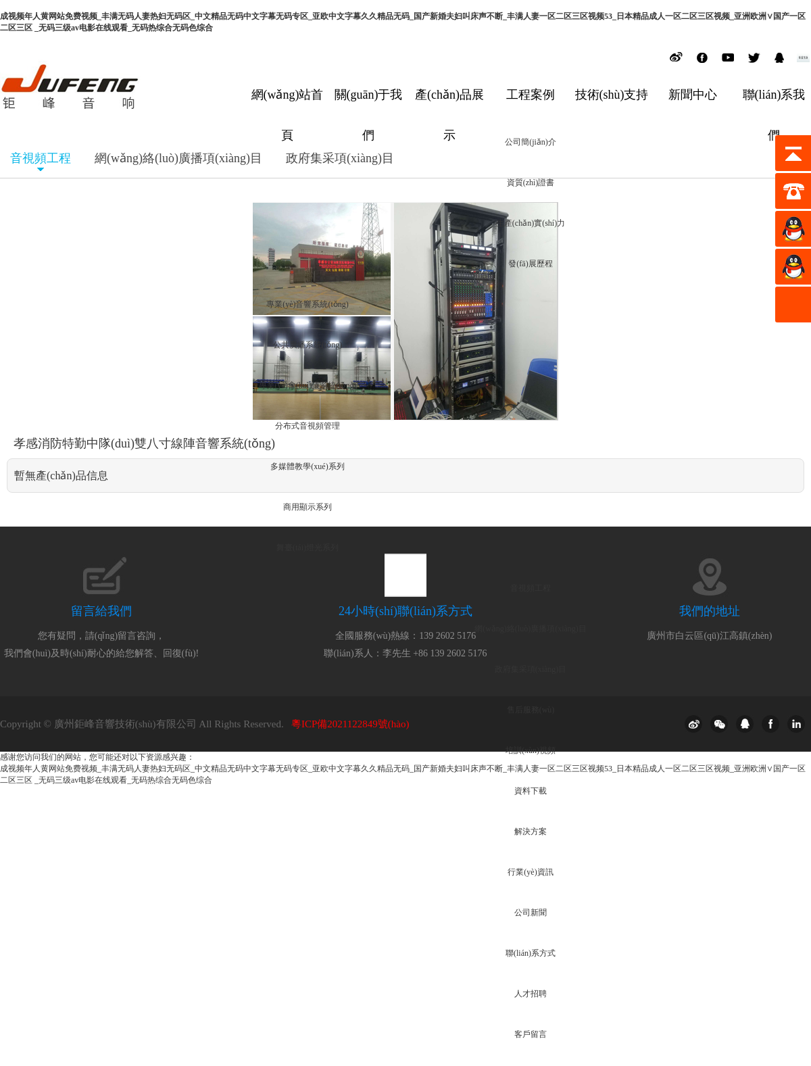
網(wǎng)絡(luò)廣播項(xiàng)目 (178, 158)
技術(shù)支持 (612, 94)
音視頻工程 (40, 158)
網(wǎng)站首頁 (287, 105)
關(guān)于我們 (369, 105)
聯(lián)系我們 (774, 105)
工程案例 (530, 94)
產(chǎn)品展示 (449, 105)
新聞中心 (692, 94)
